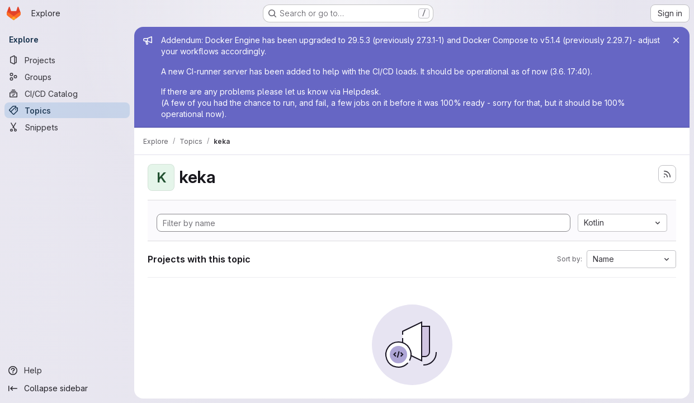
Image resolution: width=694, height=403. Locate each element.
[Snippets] (67, 127)
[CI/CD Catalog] (67, 93)
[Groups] (67, 77)
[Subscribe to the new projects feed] (667, 174)
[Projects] (67, 60)
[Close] (676, 40)
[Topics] (67, 110)
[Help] (67, 370)
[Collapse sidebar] (67, 388)
